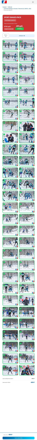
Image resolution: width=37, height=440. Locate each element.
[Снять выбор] (4, 41)
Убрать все (5, 35)
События (10, 7)
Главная (4, 7)
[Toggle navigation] (33, 2)
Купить (19, 28)
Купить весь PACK (18, 438)
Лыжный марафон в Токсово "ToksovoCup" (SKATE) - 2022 (17, 8)
